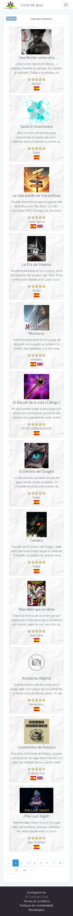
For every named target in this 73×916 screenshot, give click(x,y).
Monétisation (37, 910)
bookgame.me (36, 892)
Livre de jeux (23, 5)
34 (24, 870)
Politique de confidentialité (36, 905)
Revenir (11, 18)
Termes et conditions (36, 901)
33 (16, 870)
